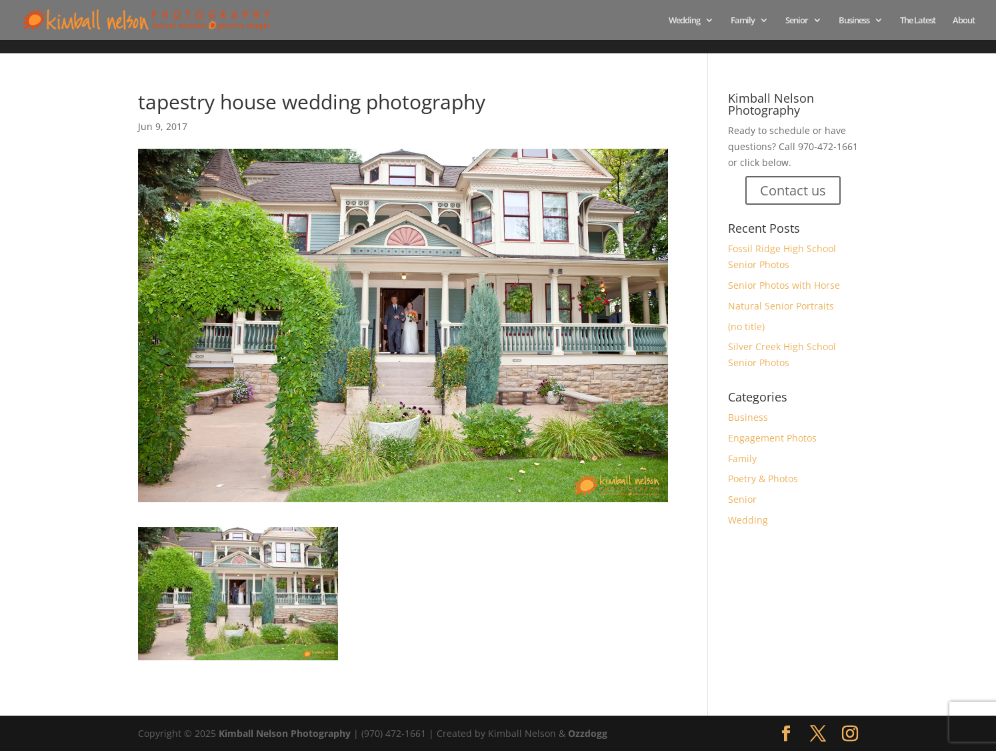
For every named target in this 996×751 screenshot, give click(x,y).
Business (854, 20)
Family (743, 20)
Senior (796, 20)
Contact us (793, 190)
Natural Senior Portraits (781, 305)
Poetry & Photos (763, 478)
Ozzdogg (587, 733)
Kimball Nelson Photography (285, 733)
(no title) (746, 326)
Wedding (684, 20)
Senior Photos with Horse (784, 285)
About (964, 20)
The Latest (917, 20)
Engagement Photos (772, 438)
